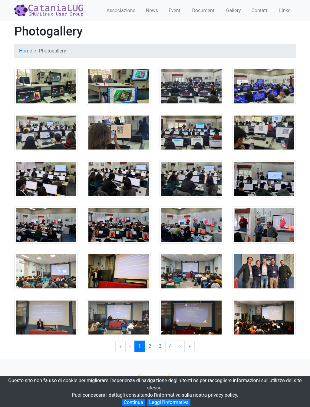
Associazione (121, 10)
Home (25, 51)
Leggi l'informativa (169, 402)
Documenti (204, 10)
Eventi (175, 10)
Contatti (260, 10)
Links (285, 10)
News (152, 10)
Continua (133, 402)
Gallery (233, 10)
